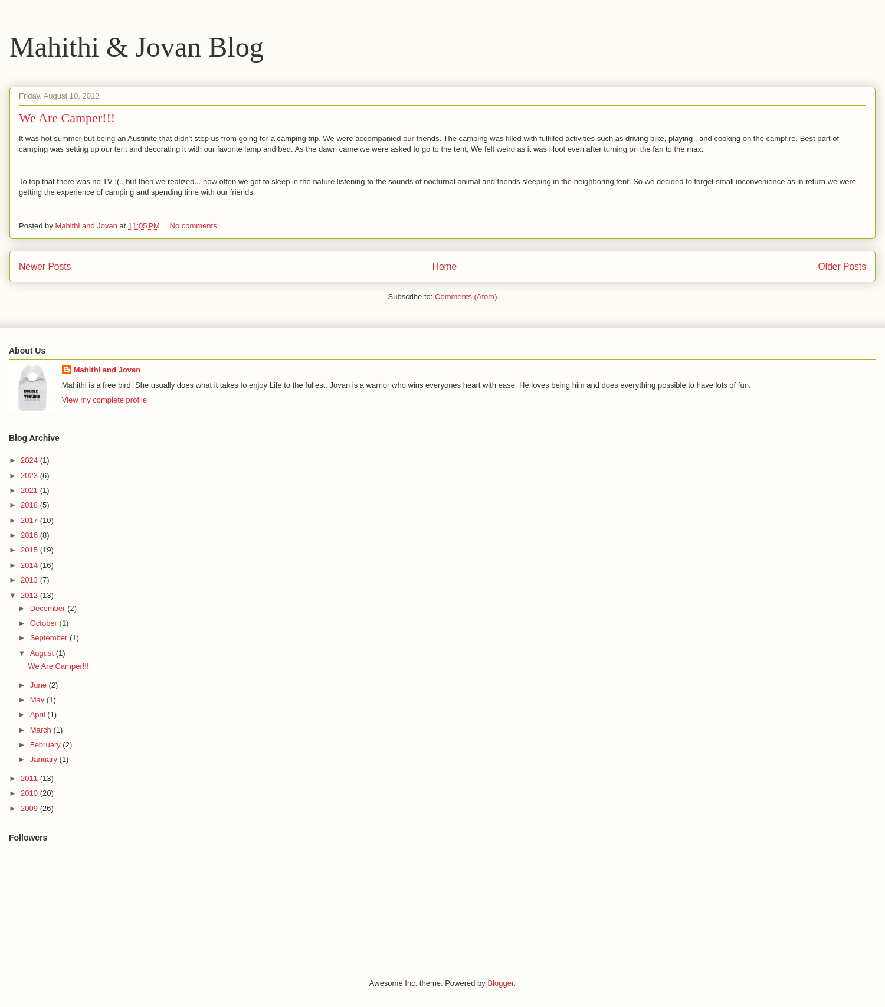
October (45, 623)
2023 (30, 475)
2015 (30, 549)
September (50, 637)
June (39, 685)
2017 (30, 520)
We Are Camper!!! (67, 117)
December (49, 608)
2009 (30, 808)
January (45, 759)
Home (444, 266)
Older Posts (842, 266)
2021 (30, 490)
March (42, 729)
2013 (30, 580)
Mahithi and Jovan (107, 369)
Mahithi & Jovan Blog (136, 47)
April (39, 714)
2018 (30, 505)
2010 (30, 793)
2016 (30, 535)
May (38, 699)
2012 (30, 595)
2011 (30, 778)
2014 (30, 565)
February (46, 744)
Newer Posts (45, 266)
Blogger (500, 983)
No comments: (195, 225)
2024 (30, 460)
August (43, 653)
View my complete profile (104, 399)
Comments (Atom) (466, 296)
